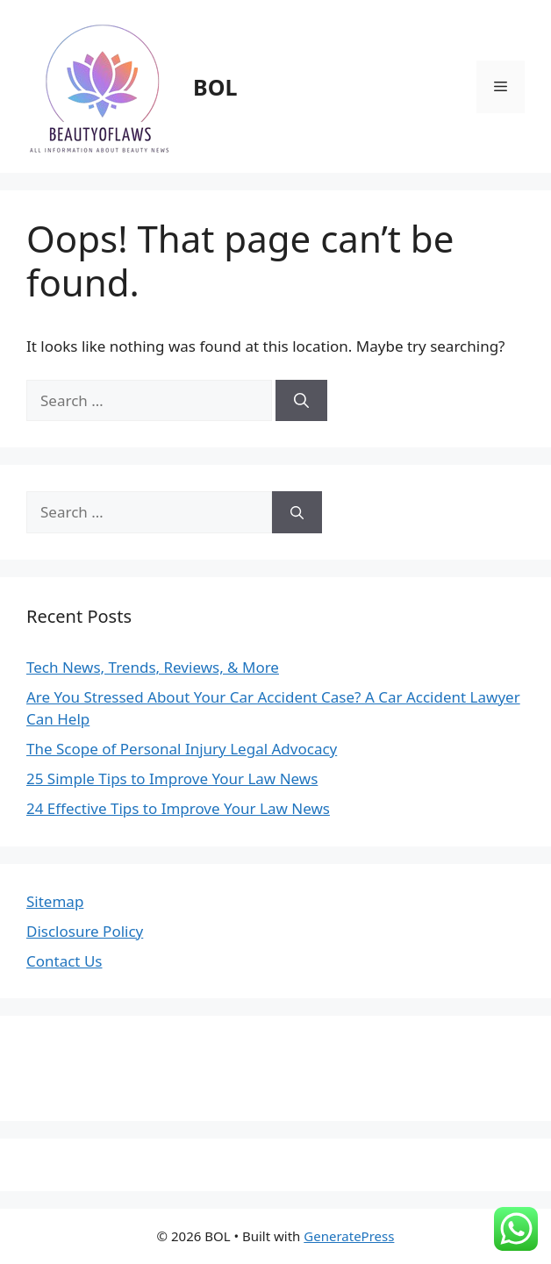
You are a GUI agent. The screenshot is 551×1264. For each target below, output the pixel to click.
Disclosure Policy (84, 931)
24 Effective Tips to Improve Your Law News (178, 808)
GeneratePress (349, 1236)
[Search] (301, 401)
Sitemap (54, 901)
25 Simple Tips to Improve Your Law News (172, 778)
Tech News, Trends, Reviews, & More (152, 667)
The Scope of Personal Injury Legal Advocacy (181, 749)
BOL (215, 87)
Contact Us (64, 961)
